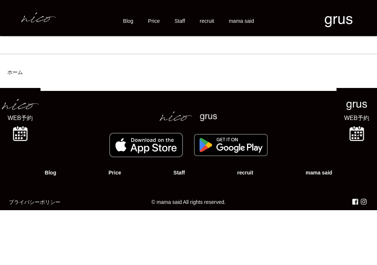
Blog (128, 21)
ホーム (15, 72)
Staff (180, 21)
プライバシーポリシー (34, 202)
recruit (207, 21)
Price (154, 21)
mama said (241, 21)
